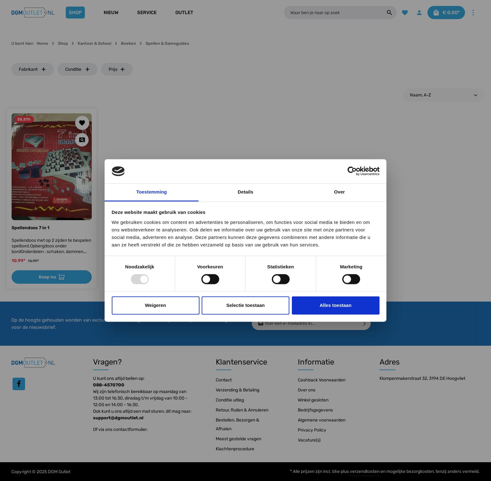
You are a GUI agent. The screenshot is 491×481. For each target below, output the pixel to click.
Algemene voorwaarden (321, 420)
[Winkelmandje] (446, 12)
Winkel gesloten (313, 400)
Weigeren (155, 305)
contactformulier (130, 429)
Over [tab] (339, 191)
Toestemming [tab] (151, 191)
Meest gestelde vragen (238, 439)
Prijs (117, 69)
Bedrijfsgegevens (315, 410)
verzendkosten (365, 471)
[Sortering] (444, 95)
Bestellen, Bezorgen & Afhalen (237, 424)
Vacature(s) (309, 440)
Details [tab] (245, 191)
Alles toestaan (336, 305)
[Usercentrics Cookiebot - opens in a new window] (352, 171)
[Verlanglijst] (404, 12)
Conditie (77, 69)
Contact (224, 380)
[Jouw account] (419, 12)
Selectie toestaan (245, 305)
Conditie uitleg (230, 400)
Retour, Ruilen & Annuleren (242, 410)
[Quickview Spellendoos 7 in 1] (82, 140)
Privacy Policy (312, 430)
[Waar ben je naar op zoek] (332, 12)
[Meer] (473, 12)
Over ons (306, 390)
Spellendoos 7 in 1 (30, 227)
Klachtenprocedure (235, 449)
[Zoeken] (388, 12)
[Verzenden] (365, 323)
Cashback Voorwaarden (321, 380)
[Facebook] (19, 384)
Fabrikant (32, 69)
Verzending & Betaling (237, 390)
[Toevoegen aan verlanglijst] (82, 123)
